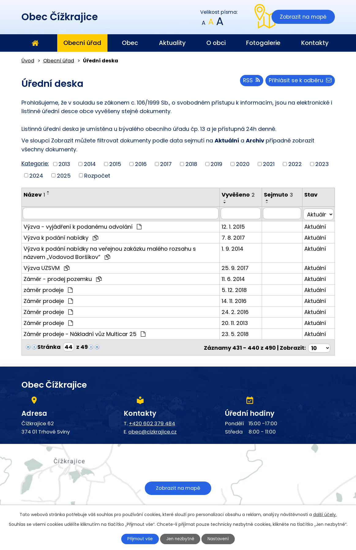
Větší (219, 23)
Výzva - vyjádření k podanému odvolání (82, 226)
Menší (203, 23)
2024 (36, 175)
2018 (191, 164)
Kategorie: (35, 163)
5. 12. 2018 (236, 289)
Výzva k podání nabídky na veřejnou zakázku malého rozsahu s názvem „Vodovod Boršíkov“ (121, 252)
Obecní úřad (82, 43)
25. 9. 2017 (237, 267)
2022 (295, 164)
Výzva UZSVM (46, 267)
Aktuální (316, 226)
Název (34, 194)
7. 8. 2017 (235, 237)
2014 (90, 164)
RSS (250, 81)
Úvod (35, 43)
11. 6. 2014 (235, 278)
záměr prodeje (48, 289)
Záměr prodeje (48, 300)
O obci (216, 43)
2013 (64, 164)
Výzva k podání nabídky (61, 237)
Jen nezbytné (180, 539)
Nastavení (219, 539)
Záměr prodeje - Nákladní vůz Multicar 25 (84, 333)
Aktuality (172, 43)
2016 (141, 164)
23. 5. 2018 (237, 333)
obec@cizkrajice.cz (152, 429)
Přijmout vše (139, 539)
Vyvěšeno (240, 194)
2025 (64, 175)
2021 (269, 164)
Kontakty (315, 43)
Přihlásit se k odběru (300, 81)
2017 (166, 164)
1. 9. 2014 (234, 248)
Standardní (211, 23)
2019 (216, 164)
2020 (242, 164)
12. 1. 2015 (235, 226)
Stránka (49, 346)
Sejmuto (280, 194)
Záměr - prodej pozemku (63, 278)
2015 (115, 164)
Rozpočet (97, 175)
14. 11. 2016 (236, 300)
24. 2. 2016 (237, 311)
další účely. (325, 514)
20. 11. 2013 (237, 322)
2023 (322, 164)
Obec (130, 43)
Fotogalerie (263, 43)
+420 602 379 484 (152, 421)
